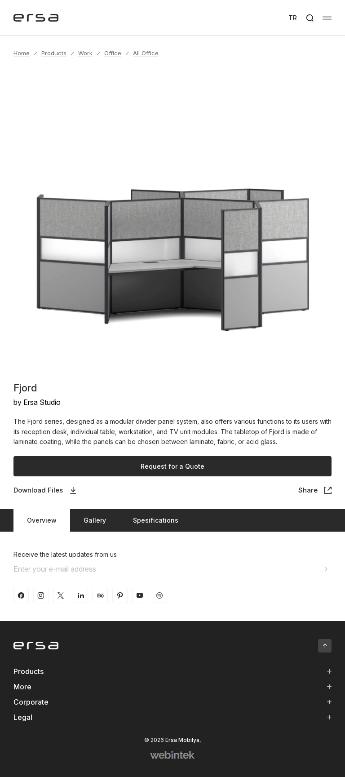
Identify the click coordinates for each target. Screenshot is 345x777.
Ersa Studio (42, 402)
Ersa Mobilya (182, 740)
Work (85, 53)
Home (21, 53)
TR (292, 18)
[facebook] (21, 595)
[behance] (100, 595)
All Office (146, 53)
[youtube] (139, 595)
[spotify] (159, 595)
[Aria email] (326, 569)
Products (53, 53)
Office (112, 53)
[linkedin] (80, 595)
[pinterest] (120, 595)
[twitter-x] (60, 595)
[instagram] (41, 595)
